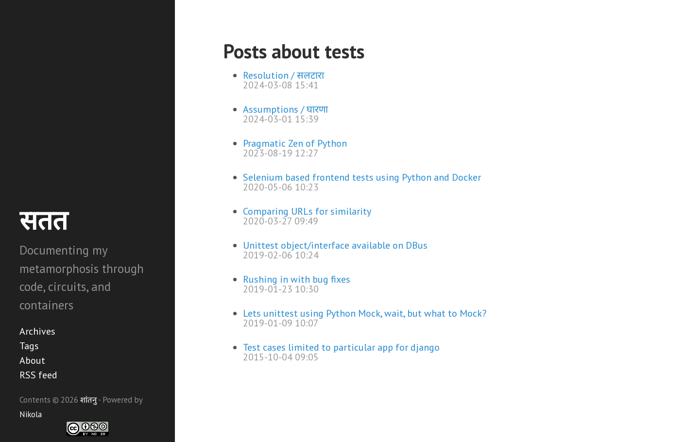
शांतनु (88, 399)
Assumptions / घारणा (285, 109)
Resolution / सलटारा (283, 75)
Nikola (30, 414)
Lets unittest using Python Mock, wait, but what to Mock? (364, 313)
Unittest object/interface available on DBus (335, 245)
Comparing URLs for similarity (307, 211)
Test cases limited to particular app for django (341, 347)
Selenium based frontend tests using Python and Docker (362, 177)
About (32, 360)
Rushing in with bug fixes (296, 279)
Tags (29, 346)
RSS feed (38, 375)
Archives (37, 331)
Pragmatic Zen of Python (295, 143)
